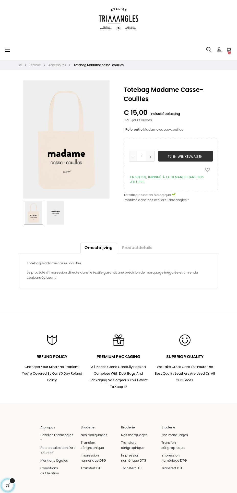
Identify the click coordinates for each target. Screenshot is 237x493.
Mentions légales (54, 460)
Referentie (134, 129)
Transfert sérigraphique (92, 445)
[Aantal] (142, 156)
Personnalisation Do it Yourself (58, 450)
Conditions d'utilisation (49, 471)
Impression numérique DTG (93, 458)
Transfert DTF (91, 468)
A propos (47, 427)
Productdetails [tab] (137, 248)
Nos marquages (94, 435)
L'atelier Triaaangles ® (56, 438)
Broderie (87, 427)
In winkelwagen (185, 156)
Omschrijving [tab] (99, 248)
